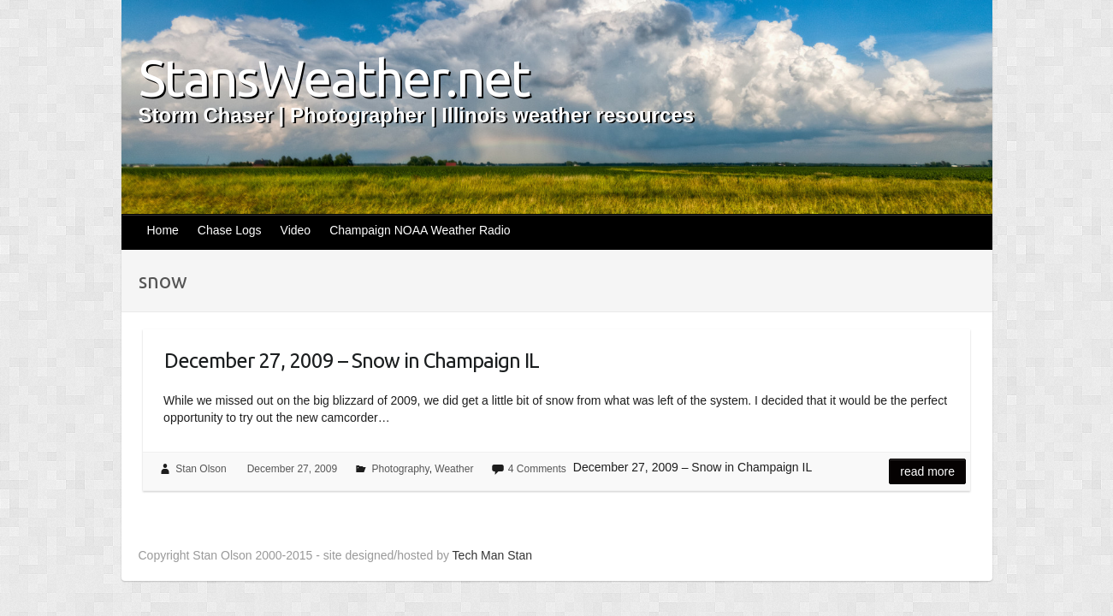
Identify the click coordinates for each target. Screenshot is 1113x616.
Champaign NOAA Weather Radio (419, 230)
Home (163, 230)
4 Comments (537, 469)
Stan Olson (200, 469)
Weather (454, 469)
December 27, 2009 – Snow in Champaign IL (351, 360)
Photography (400, 469)
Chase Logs (230, 230)
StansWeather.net (334, 78)
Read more (927, 471)
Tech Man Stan (492, 555)
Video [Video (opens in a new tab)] (296, 230)
